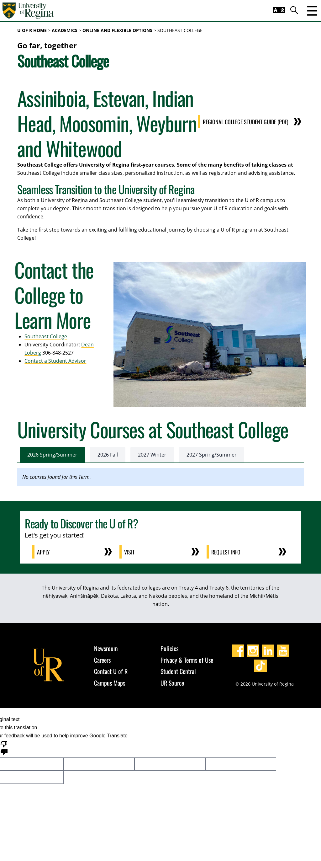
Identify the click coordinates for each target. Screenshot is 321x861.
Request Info (226, 552)
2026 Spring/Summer (52, 454)
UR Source (172, 682)
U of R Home (32, 30)
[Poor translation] (4, 747)
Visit (129, 552)
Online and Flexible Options (117, 30)
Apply (43, 552)
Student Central (178, 671)
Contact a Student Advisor (52, 360)
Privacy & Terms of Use (186, 660)
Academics (64, 30)
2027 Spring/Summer (212, 454)
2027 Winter (152, 454)
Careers (102, 660)
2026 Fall (107, 454)
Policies (169, 648)
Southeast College (42, 336)
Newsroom (106, 648)
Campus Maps (109, 682)
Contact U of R (111, 671)
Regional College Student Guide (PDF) (245, 122)
